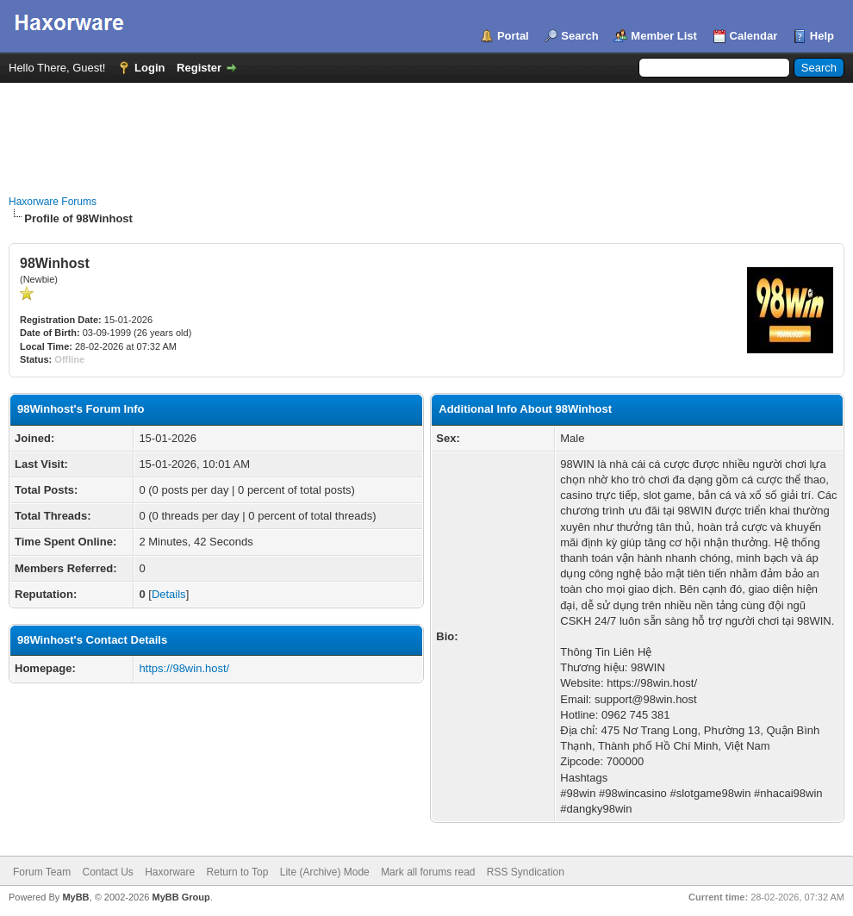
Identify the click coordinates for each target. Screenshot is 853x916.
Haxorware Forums (53, 202)
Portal (513, 35)
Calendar (754, 35)
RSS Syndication (525, 872)
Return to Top (238, 872)
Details (169, 594)
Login (149, 67)
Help (822, 35)
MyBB (75, 897)
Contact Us (107, 872)
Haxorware (170, 872)
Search (579, 35)
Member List (664, 35)
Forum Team (42, 872)
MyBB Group (180, 897)
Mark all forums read (428, 872)
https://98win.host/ (184, 668)
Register (199, 67)
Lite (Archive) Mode (325, 872)
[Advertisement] (426, 130)
